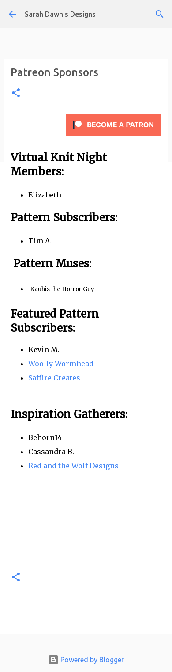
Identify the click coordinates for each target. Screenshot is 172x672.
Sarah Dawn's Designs (60, 14)
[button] (16, 93)
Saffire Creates (54, 377)
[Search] (159, 14)
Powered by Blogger (86, 660)
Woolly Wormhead (60, 363)
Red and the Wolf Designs (73, 465)
